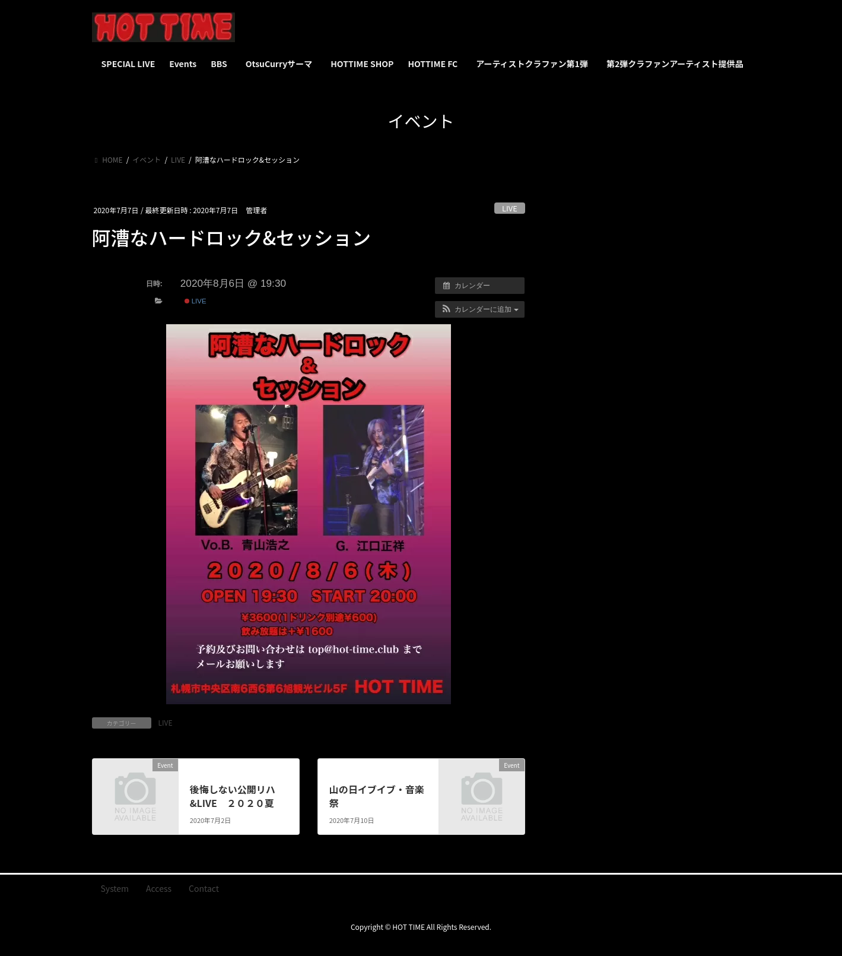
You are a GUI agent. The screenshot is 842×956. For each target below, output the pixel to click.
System (115, 888)
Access (158, 888)
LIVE (509, 208)
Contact (204, 888)
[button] (480, 309)
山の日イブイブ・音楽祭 (376, 795)
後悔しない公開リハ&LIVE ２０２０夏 (232, 795)
